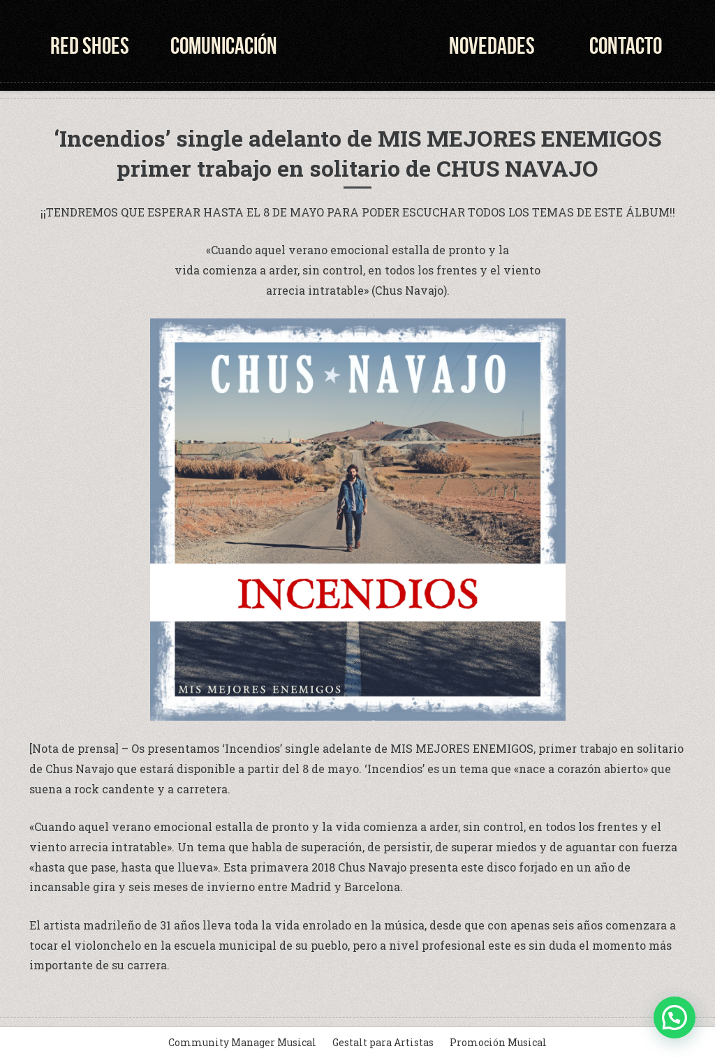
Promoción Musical (498, 1042)
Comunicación (223, 46)
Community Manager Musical (242, 1042)
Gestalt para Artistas (383, 1042)
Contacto (625, 46)
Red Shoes (89, 46)
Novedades (492, 46)
